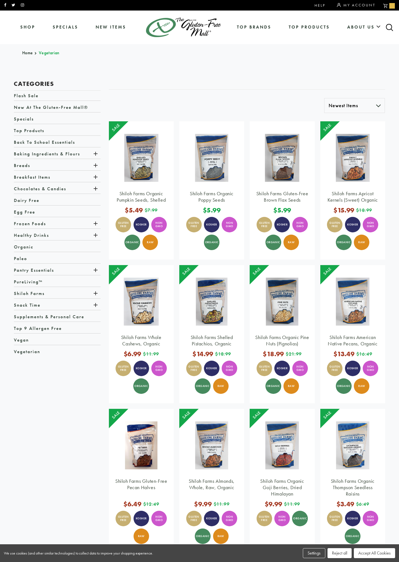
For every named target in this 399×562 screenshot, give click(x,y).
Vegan (21, 340)
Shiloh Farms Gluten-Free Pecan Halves (141, 484)
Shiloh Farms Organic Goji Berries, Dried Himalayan (282, 487)
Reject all (339, 553)
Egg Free (24, 212)
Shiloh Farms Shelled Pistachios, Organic (212, 340)
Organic (23, 247)
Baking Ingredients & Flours (47, 154)
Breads (22, 165)
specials (65, 27)
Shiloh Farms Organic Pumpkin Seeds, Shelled (141, 196)
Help (319, 5)
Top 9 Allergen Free (38, 328)
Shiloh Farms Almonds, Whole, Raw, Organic (212, 484)
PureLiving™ (28, 282)
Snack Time (27, 305)
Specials (24, 119)
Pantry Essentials (34, 270)
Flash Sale (26, 96)
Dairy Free (26, 200)
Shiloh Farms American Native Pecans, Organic (352, 340)
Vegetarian (27, 351)
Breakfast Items (32, 177)
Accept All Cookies (374, 553)
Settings (314, 553)
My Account (356, 5)
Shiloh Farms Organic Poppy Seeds (212, 196)
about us (361, 27)
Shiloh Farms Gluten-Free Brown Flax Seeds (282, 196)
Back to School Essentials (44, 142)
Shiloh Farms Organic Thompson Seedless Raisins (353, 487)
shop (27, 27)
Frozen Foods (30, 223)
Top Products (309, 27)
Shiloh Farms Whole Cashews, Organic (141, 340)
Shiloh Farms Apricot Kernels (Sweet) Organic (353, 196)
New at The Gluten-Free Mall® (51, 107)
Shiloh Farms (29, 293)
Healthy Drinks (31, 235)
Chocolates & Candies (40, 189)
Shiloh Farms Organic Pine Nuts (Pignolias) (282, 340)
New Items (111, 27)
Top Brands (254, 27)
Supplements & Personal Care (49, 317)
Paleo (20, 258)
